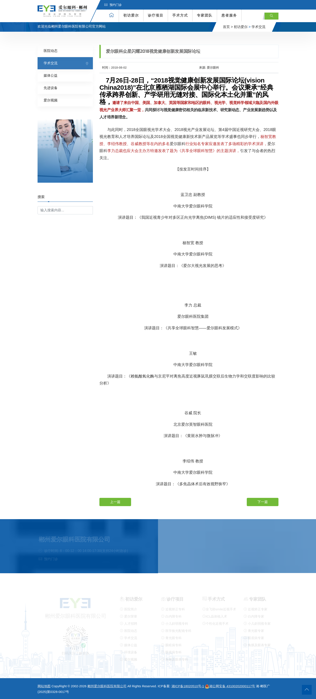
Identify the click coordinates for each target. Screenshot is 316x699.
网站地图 (44, 686)
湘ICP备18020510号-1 (187, 686)
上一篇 (115, 502)
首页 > (228, 27)
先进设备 (51, 87)
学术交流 (258, 27)
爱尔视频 (51, 100)
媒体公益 (51, 75)
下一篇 (262, 502)
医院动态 (51, 50)
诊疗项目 (155, 15)
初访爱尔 (131, 15)
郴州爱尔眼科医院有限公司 (107, 686)
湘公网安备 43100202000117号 (230, 686)
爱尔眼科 (177, 143)
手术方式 (180, 15)
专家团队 (204, 15)
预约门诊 (113, 5)
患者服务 (229, 15)
